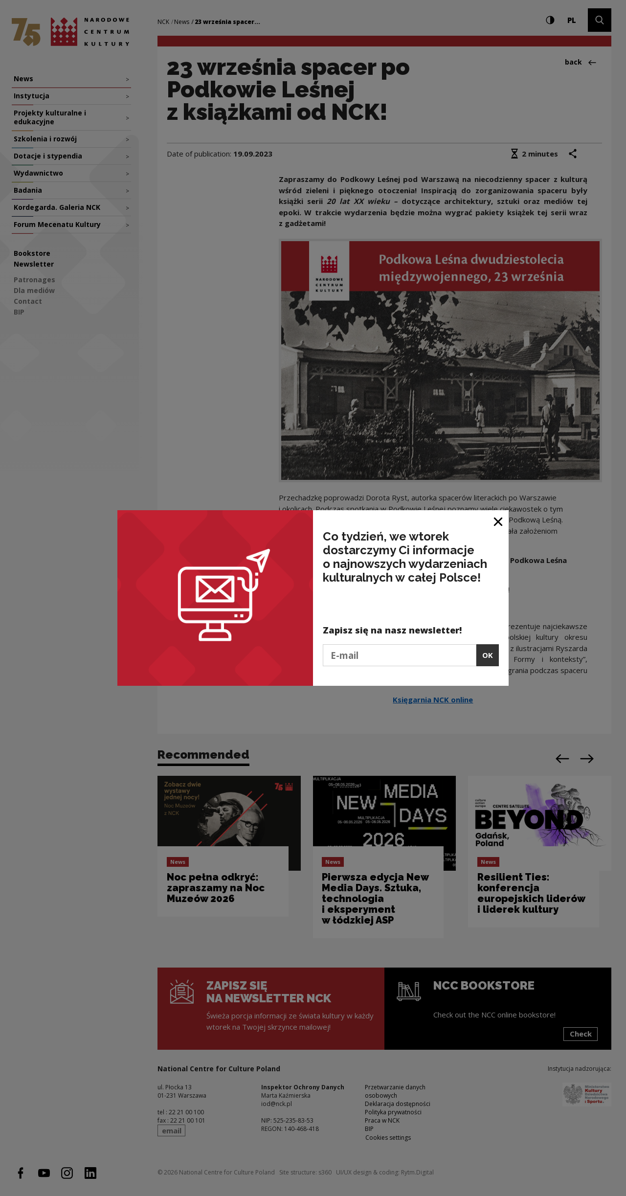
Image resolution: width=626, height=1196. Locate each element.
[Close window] (498, 521)
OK (487, 655)
